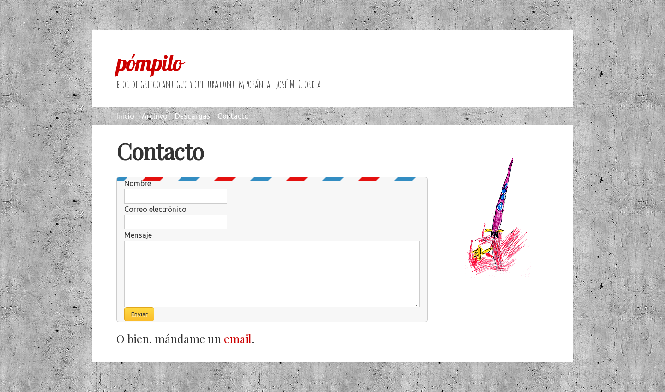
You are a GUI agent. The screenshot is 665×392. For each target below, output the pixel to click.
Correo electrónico (155, 209)
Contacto (233, 116)
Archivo (155, 116)
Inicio (125, 116)
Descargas (192, 116)
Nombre (137, 183)
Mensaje (138, 235)
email (238, 338)
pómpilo (149, 63)
